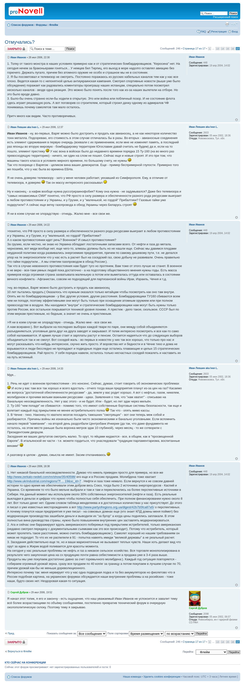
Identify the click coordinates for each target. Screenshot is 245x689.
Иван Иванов (18, 57)
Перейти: (188, 651)
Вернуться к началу (236, 119)
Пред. (11, 633)
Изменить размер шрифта (234, 24)
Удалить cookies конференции (162, 676)
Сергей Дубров (19, 592)
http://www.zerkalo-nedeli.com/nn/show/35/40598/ (41, 477)
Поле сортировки (135, 633)
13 (217, 48)
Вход (235, 31)
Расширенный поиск (225, 17)
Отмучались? (20, 42)
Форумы (41, 24)
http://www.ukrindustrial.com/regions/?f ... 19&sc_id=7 (44, 481)
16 (232, 48)
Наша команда (132, 676)
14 (222, 48)
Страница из (194, 48)
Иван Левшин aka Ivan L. (25, 127)
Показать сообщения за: (76, 633)
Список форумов (22, 24)
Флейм (53, 24)
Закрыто (16, 49)
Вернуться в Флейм (20, 651)
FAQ (203, 31)
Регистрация (219, 31)
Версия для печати (227, 24)
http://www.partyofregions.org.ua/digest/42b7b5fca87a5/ (115, 507)
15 (227, 48)
